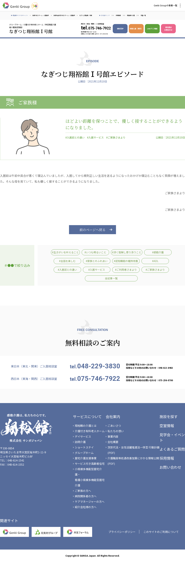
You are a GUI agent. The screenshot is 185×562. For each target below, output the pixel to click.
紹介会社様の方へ (85, 507)
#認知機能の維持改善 (126, 261)
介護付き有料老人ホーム (90, 431)
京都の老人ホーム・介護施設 (40, 15)
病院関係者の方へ (85, 496)
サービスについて (87, 416)
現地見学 (120, 28)
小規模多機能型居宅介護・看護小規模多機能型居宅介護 (90, 477)
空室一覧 (143, 15)
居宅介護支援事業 (85, 458)
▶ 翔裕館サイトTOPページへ (19, 15)
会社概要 (112, 442)
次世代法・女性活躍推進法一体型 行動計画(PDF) (133, 450)
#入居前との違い (75, 137)
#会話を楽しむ (67, 261)
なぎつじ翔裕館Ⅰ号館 (85, 15)
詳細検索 (118, 15)
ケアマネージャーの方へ (89, 501)
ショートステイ (84, 447)
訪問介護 (80, 442)
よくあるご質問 (172, 449)
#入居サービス (95, 137)
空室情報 (167, 425)
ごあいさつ (114, 425)
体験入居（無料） (136, 28)
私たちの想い (115, 431)
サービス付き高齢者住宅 (90, 463)
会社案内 (113, 416)
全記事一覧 (111, 278)
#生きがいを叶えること (65, 252)
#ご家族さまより (115, 137)
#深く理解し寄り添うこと (126, 252)
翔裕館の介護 (131, 15)
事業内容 (112, 436)
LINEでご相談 (152, 28)
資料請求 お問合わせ (168, 28)
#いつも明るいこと (95, 252)
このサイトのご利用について (161, 532)
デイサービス (83, 436)
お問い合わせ (170, 467)
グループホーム (84, 453)
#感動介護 (158, 252)
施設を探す (169, 416)
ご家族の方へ (83, 491)
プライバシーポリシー (121, 532)
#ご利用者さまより (126, 269)
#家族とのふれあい (96, 261)
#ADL (155, 261)
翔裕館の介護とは (85, 425)
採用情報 (167, 458)
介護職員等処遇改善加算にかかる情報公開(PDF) (133, 460)
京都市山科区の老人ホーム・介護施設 (64, 15)
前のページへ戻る (92, 229)
